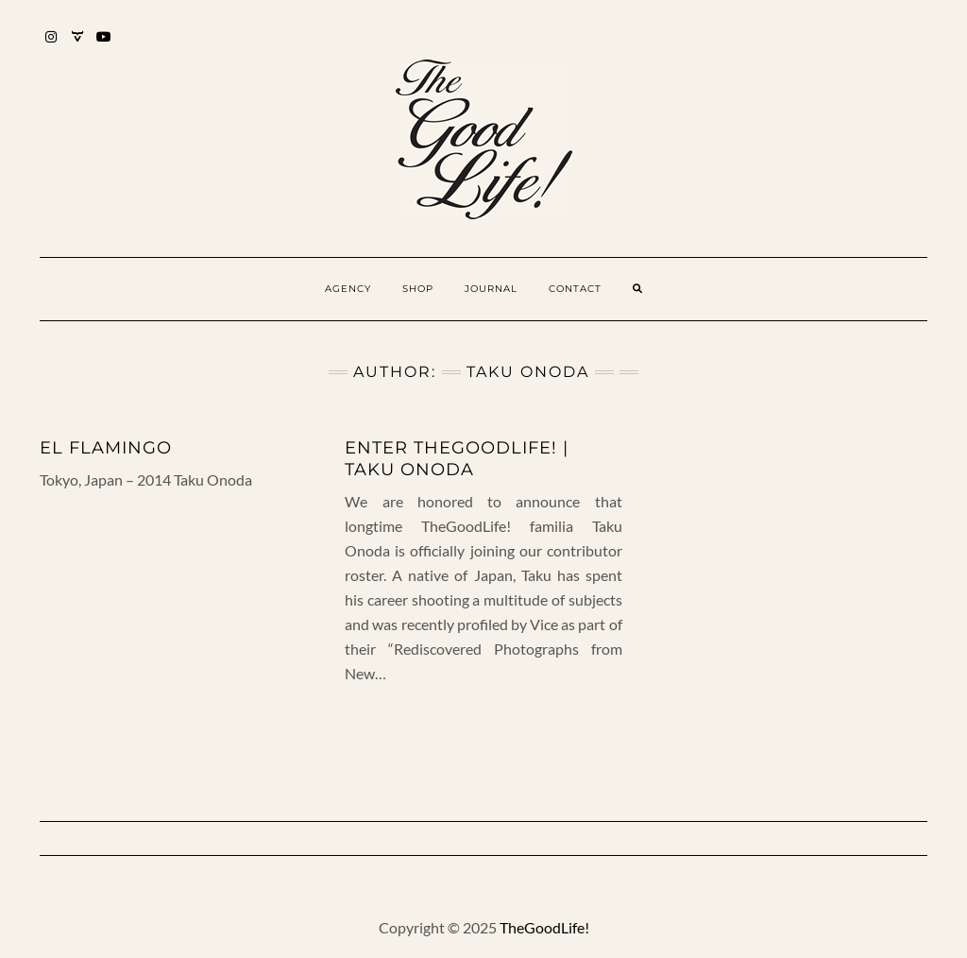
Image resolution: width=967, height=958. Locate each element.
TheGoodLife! (544, 927)
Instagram (51, 45)
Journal (491, 288)
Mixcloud (78, 45)
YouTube (104, 45)
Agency (348, 288)
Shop (417, 288)
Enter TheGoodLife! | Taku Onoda (456, 458)
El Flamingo (106, 447)
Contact (575, 288)
